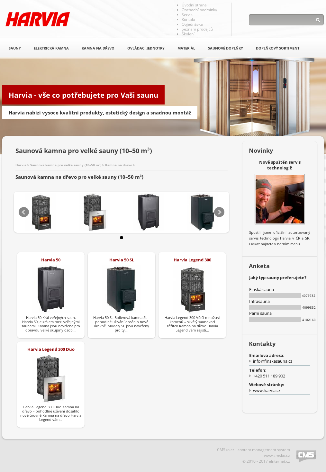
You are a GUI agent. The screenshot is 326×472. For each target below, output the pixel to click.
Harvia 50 (50, 260)
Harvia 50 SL (121, 260)
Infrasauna (259, 301)
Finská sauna (261, 289)
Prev (24, 212)
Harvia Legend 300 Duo (51, 349)
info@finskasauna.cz (272, 361)
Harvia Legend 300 (192, 260)
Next (219, 212)
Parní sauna (260, 313)
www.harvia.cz (266, 390)
